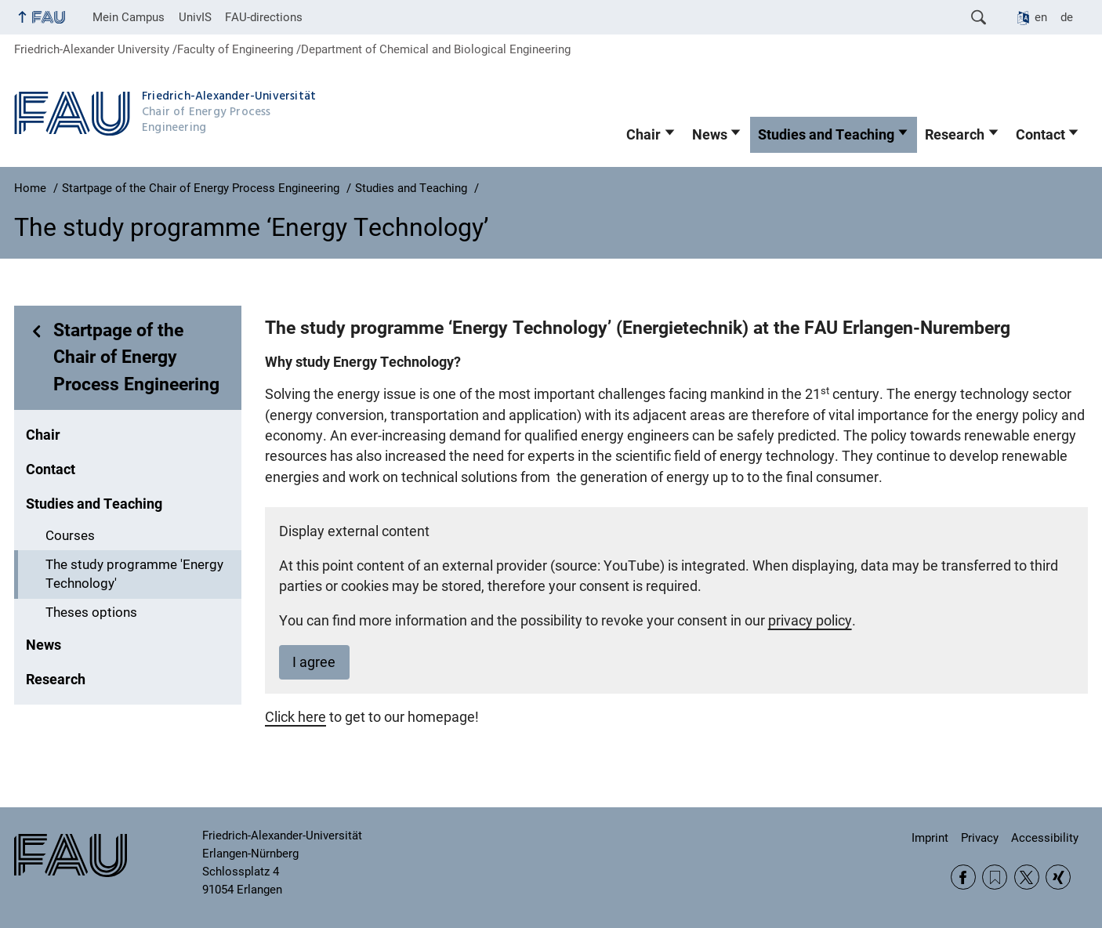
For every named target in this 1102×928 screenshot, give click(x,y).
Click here (295, 717)
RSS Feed (994, 877)
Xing (1058, 877)
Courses (70, 535)
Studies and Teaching (826, 135)
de (1066, 17)
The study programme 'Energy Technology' (134, 574)
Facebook (963, 877)
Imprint (930, 838)
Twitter (1026, 877)
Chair (643, 135)
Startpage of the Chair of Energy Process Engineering (136, 357)
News (709, 135)
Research (954, 135)
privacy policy (810, 621)
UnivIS (195, 17)
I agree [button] (313, 662)
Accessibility (1044, 838)
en (1041, 17)
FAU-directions (264, 17)
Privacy (980, 838)
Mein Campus (128, 17)
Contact (1040, 135)
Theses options (91, 612)
